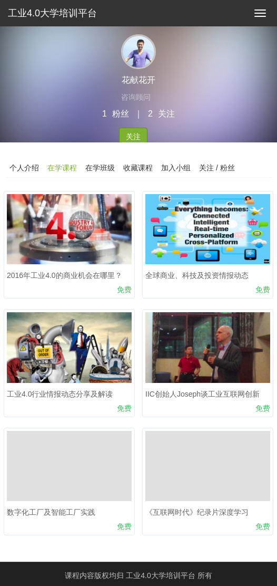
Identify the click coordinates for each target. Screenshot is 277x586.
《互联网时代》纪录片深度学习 (197, 512)
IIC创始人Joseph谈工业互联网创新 (202, 394)
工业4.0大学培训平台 (52, 13)
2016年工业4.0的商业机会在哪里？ (64, 275)
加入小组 (176, 168)
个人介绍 (24, 168)
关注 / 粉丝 (217, 168)
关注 (133, 136)
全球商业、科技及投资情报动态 (197, 275)
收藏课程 (138, 168)
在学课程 (62, 168)
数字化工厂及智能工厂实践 (51, 512)
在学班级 (100, 168)
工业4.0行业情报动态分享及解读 (60, 394)
